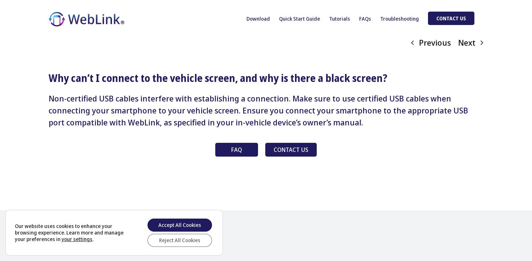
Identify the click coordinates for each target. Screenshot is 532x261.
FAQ (236, 150)
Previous (435, 42)
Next (466, 42)
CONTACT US (291, 150)
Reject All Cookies (179, 240)
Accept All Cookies (179, 224)
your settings (77, 239)
